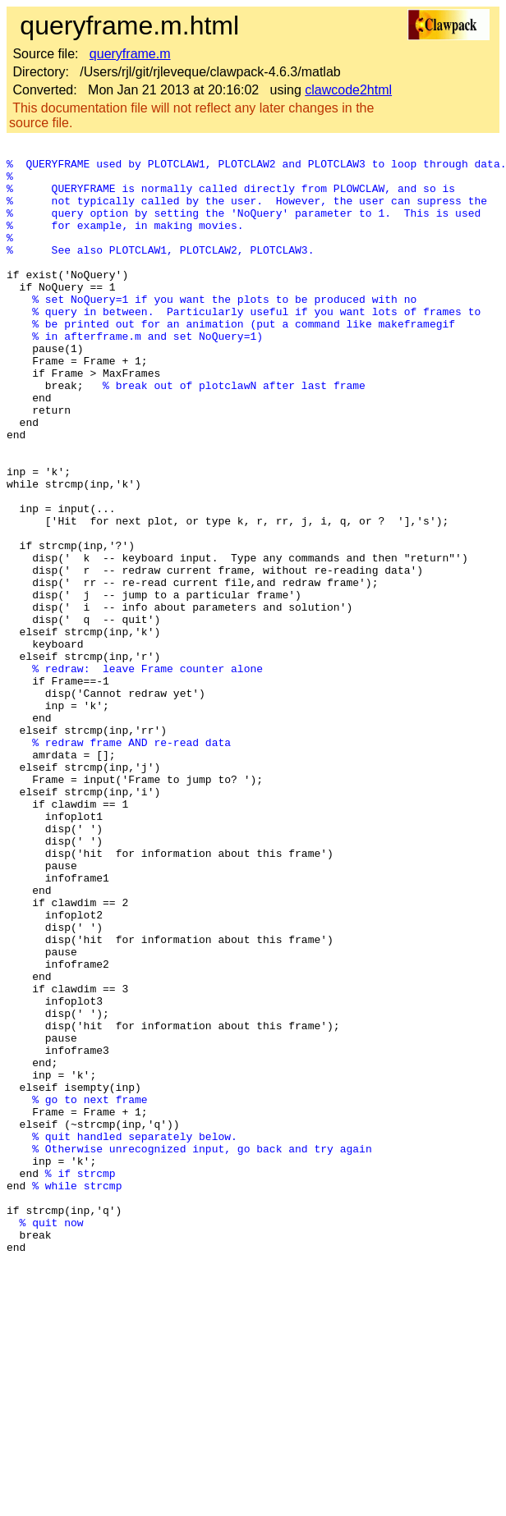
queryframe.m (130, 54)
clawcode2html (348, 90)
